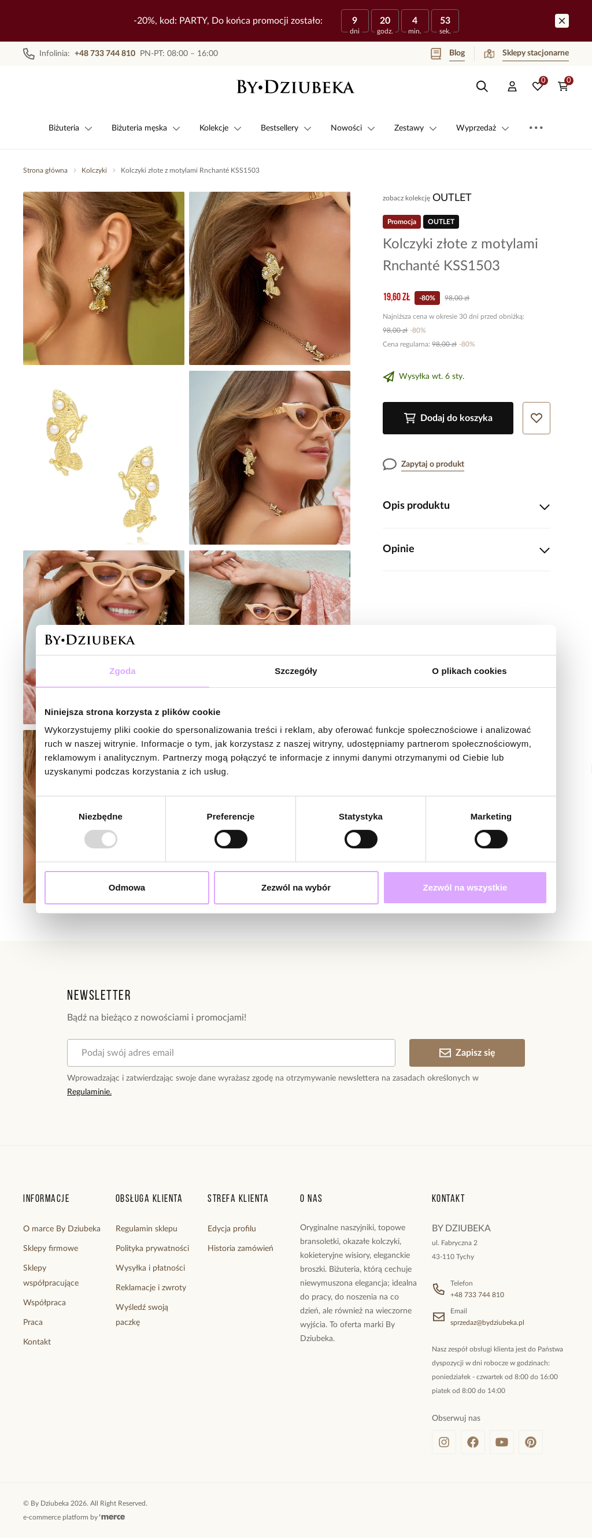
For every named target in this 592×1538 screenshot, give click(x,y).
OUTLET (452, 198)
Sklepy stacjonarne (526, 53)
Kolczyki (94, 170)
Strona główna (45, 170)
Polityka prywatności (152, 1249)
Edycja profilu (232, 1229)
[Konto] (512, 86)
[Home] (296, 87)
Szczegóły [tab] (296, 671)
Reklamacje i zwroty (151, 1288)
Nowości (353, 128)
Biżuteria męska (146, 128)
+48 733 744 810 (477, 1294)
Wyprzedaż (483, 128)
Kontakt (37, 1342)
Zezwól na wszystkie (465, 887)
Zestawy (416, 128)
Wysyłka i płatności (150, 1268)
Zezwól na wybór (296, 887)
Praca (33, 1323)
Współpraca (44, 1303)
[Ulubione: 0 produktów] (537, 86)
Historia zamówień (240, 1249)
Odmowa (127, 887)
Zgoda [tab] (122, 671)
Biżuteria (71, 128)
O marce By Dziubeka (62, 1229)
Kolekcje (220, 128)
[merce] (112, 1517)
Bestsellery (286, 128)
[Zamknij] (562, 21)
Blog (448, 53)
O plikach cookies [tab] (469, 671)
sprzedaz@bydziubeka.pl (487, 1322)
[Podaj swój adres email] (231, 1053)
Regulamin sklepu (146, 1229)
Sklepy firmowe (50, 1249)
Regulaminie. (89, 1092)
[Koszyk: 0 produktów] (563, 86)
